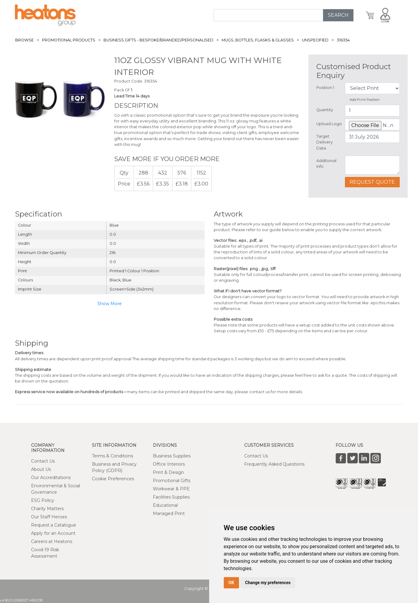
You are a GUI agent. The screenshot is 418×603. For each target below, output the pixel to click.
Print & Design (168, 472)
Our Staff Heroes (49, 517)
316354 (343, 40)
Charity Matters (47, 508)
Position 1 (325, 87)
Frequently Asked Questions (274, 464)
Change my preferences (267, 582)
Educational (165, 505)
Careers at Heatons (51, 541)
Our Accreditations (51, 477)
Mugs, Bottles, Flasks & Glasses (258, 40)
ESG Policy (42, 500)
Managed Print (169, 513)
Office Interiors (169, 464)
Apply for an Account (53, 533)
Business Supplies (172, 456)
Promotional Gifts (171, 480)
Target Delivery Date (324, 142)
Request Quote (372, 182)
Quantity (324, 110)
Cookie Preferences (113, 478)
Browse (24, 40)
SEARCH (338, 15)
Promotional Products (68, 40)
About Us (41, 469)
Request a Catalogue (53, 525)
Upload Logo (329, 124)
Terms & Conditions (112, 456)
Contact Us (43, 461)
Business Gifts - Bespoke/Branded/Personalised (158, 40)
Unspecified (315, 40)
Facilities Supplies (171, 497)
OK (231, 582)
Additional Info (326, 163)
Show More (109, 303)
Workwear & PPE (171, 489)
